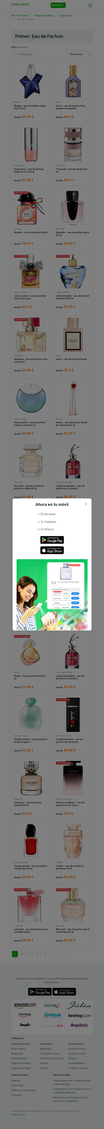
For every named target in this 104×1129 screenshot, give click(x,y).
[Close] (86, 504)
